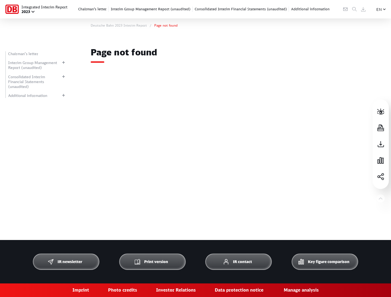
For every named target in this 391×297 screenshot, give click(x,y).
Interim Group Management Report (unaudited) (150, 9)
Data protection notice (239, 290)
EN (379, 9)
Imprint (80, 290)
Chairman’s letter (92, 9)
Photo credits (122, 290)
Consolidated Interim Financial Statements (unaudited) (241, 9)
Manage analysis (301, 290)
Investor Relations (176, 290)
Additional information (310, 9)
